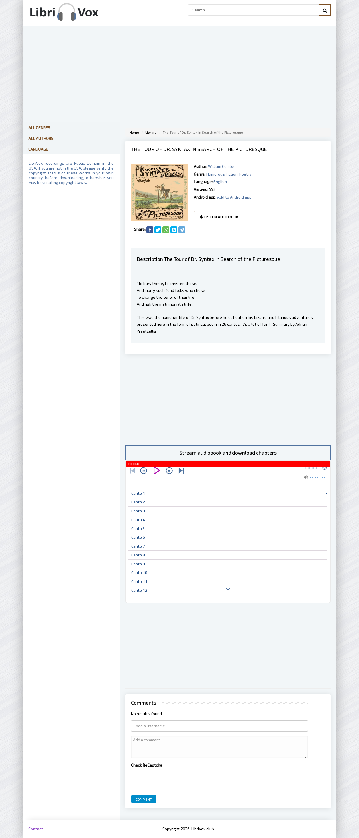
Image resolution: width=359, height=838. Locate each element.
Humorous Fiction (222, 174)
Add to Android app (234, 197)
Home (134, 132)
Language (38, 149)
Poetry (245, 174)
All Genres (39, 127)
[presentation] (174, 780)
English (220, 181)
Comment (144, 799)
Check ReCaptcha (146, 765)
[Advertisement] (228, 400)
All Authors (40, 138)
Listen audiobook (219, 216)
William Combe (221, 166)
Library (150, 132)
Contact (35, 828)
